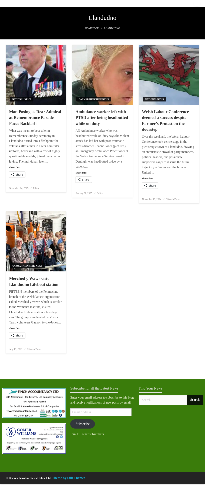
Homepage (92, 28)
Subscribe (82, 424)
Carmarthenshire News (94, 99)
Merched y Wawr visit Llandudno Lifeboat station (33, 281)
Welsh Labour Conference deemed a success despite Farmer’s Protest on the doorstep (165, 120)
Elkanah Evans (173, 199)
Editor (36, 188)
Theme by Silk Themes (68, 478)
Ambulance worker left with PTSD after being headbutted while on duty (101, 117)
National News (21, 99)
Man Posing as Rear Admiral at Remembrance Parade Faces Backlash (35, 117)
